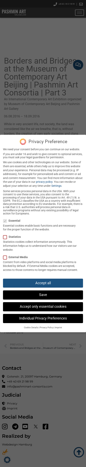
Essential (11, 220)
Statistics (12, 236)
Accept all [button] (43, 283)
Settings (56, 185)
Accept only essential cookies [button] (43, 307)
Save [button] (43, 295)
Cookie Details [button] (31, 327)
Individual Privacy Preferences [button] (43, 318)
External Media (15, 257)
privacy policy (44, 181)
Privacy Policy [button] (46, 327)
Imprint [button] (58, 327)
